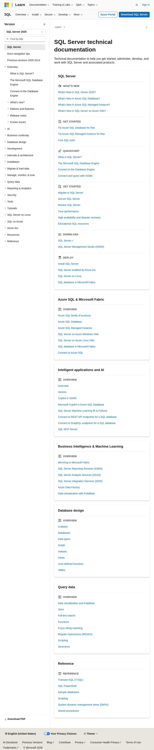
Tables (61, 570)
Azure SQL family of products (74, 315)
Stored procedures (68, 710)
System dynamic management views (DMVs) (83, 704)
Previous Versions (32, 742)
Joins (61, 609)
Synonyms (64, 646)
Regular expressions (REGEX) (75, 634)
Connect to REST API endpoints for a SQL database (87, 416)
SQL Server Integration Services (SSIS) (80, 481)
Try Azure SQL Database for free (76, 127)
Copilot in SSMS (67, 398)
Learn (58, 27)
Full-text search (66, 615)
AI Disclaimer (10, 742)
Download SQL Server (134, 14)
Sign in (146, 4)
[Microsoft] (6, 5)
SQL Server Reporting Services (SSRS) (80, 468)
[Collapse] (44, 24)
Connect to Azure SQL (70, 352)
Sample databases (68, 692)
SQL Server (64, 240)
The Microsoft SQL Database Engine (78, 163)
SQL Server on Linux (69, 276)
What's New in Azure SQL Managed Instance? (84, 104)
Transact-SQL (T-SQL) (70, 679)
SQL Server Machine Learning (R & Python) (82, 410)
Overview (63, 385)
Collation (63, 526)
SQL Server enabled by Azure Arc (77, 270)
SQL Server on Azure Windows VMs (78, 334)
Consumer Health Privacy (104, 742)
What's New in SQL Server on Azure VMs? (82, 110)
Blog (49, 742)
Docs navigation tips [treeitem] (18, 53)
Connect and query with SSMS (75, 175)
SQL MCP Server (67, 429)
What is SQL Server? (70, 157)
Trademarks (9, 747)
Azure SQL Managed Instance (75, 328)
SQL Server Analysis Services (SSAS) (79, 475)
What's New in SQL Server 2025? (77, 92)
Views (61, 557)
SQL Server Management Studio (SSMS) (81, 246)
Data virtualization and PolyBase (76, 603)
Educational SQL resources (73, 223)
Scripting (63, 640)
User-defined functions (70, 563)
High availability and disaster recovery (79, 217)
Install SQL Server (68, 263)
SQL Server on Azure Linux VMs (76, 340)
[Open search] (136, 5)
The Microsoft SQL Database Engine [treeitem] (26, 82)
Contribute (65, 742)
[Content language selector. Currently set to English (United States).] (20, 734)
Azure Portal (107, 14)
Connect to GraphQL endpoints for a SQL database (87, 423)
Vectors (62, 392)
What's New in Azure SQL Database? (79, 98)
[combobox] (24, 32)
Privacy (79, 742)
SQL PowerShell (67, 686)
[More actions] (146, 27)
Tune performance (68, 211)
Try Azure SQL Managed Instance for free (81, 133)
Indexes (62, 551)
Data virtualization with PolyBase (76, 493)
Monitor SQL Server (69, 205)
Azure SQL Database (70, 321)
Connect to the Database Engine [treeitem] (24, 93)
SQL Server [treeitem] (14, 47)
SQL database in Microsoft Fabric (76, 282)
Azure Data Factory (69, 487)
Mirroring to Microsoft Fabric (74, 462)
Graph (61, 545)
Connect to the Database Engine (76, 169)
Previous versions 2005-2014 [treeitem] (23, 60)
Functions (63, 621)
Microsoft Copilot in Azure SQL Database (81, 404)
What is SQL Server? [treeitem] (22, 73)
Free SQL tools (66, 140)
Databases (64, 532)
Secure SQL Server (69, 198)
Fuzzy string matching (70, 628)
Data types (64, 539)
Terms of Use (133, 742)
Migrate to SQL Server (70, 192)
